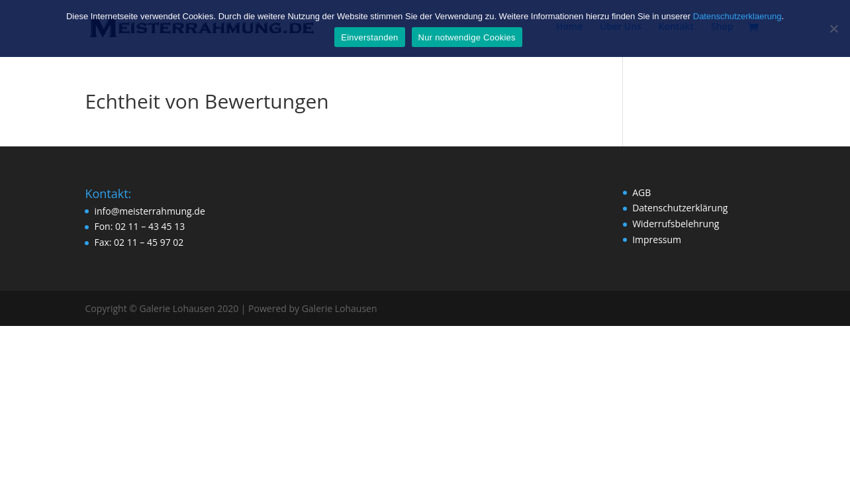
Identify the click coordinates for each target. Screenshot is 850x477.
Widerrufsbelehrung (675, 223)
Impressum (656, 239)
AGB (641, 192)
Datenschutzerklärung (680, 207)
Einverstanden (369, 37)
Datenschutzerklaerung (737, 16)
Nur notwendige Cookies (467, 37)
